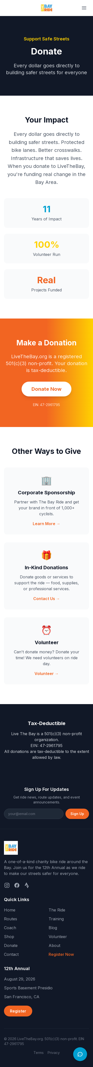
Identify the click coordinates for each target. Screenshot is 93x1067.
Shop (9, 936)
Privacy (54, 1052)
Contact (11, 954)
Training (56, 918)
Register (18, 1011)
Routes (10, 918)
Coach (10, 927)
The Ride (57, 909)
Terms (38, 1052)
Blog (53, 927)
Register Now (61, 954)
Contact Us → (46, 598)
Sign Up (77, 814)
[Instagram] (7, 885)
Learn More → (46, 523)
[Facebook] (17, 885)
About (54, 945)
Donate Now (46, 389)
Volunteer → (46, 673)
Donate (11, 945)
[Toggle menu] (84, 8)
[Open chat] (80, 1054)
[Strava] (27, 885)
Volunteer (58, 936)
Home (9, 909)
